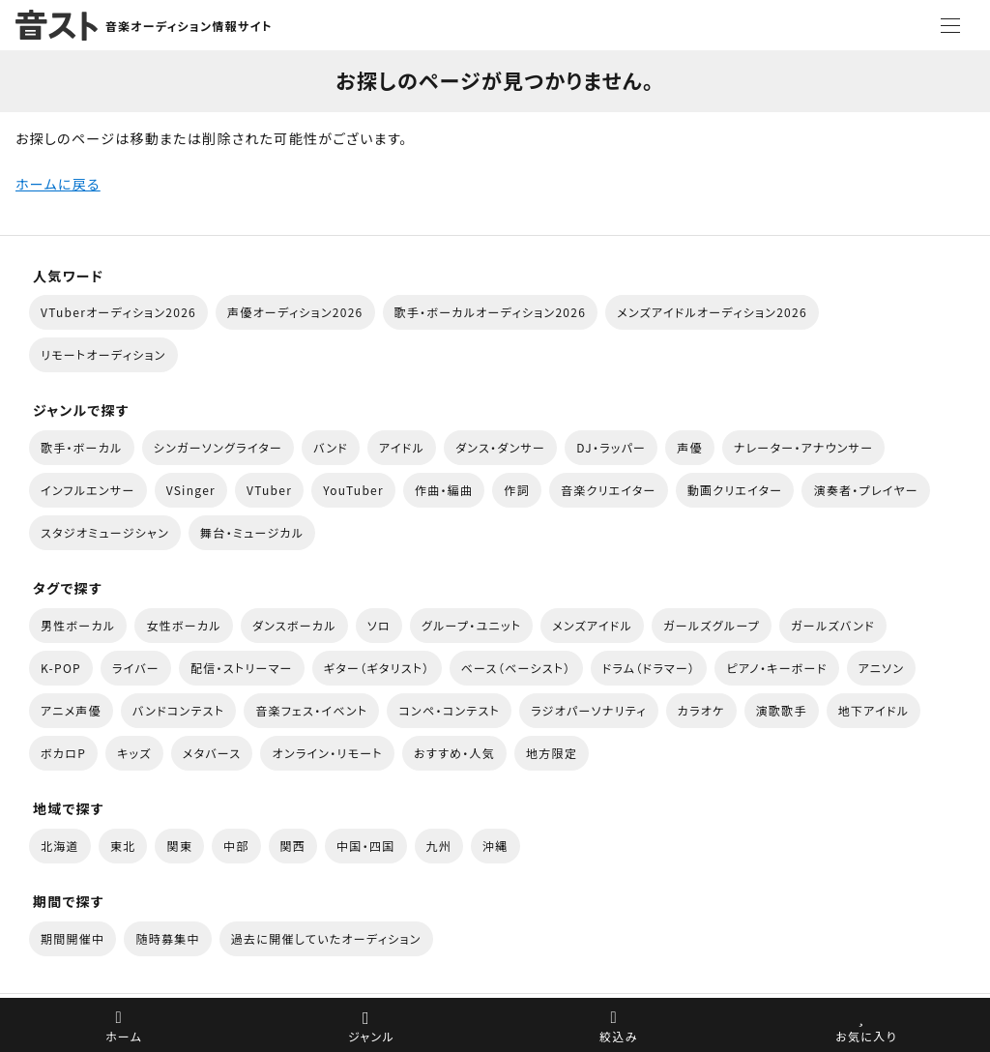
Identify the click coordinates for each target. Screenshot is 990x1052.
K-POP (61, 667)
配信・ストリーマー (241, 667)
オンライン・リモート (327, 753)
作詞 (517, 490)
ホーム (123, 1036)
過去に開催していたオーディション (326, 938)
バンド (330, 447)
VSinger (191, 490)
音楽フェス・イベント (311, 710)
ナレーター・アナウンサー (804, 447)
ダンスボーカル (294, 625)
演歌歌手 (781, 710)
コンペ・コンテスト (449, 710)
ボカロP (63, 753)
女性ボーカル (183, 625)
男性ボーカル (78, 625)
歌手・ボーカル (82, 447)
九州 (439, 845)
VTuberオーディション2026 (118, 312)
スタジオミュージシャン (105, 532)
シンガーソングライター (218, 447)
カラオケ (701, 710)
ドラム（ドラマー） (649, 667)
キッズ (134, 753)
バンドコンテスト (178, 710)
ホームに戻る (58, 183)
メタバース (212, 753)
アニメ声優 (71, 710)
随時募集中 (167, 938)
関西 (293, 845)
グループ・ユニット (471, 625)
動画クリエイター (735, 490)
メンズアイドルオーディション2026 (712, 312)
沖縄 (495, 845)
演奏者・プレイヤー (865, 490)
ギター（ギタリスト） (377, 667)
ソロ (379, 625)
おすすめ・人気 (454, 753)
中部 (236, 845)
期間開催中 (72, 938)
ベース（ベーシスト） (516, 667)
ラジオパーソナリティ (589, 710)
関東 (179, 845)
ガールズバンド (833, 625)
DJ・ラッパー (611, 447)
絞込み (618, 1036)
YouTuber (353, 490)
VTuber (269, 490)
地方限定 (551, 753)
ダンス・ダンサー (500, 447)
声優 (690, 447)
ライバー (136, 667)
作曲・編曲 (444, 490)
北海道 (60, 845)
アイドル (401, 447)
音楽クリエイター (608, 490)
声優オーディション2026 (295, 312)
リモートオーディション (103, 354)
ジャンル (371, 1036)
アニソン (882, 667)
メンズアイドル (592, 625)
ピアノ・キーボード (776, 667)
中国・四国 (365, 845)
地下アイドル (874, 710)
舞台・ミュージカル (252, 532)
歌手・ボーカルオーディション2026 (490, 312)
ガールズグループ (711, 625)
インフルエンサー (88, 490)
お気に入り (865, 1036)
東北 (123, 845)
